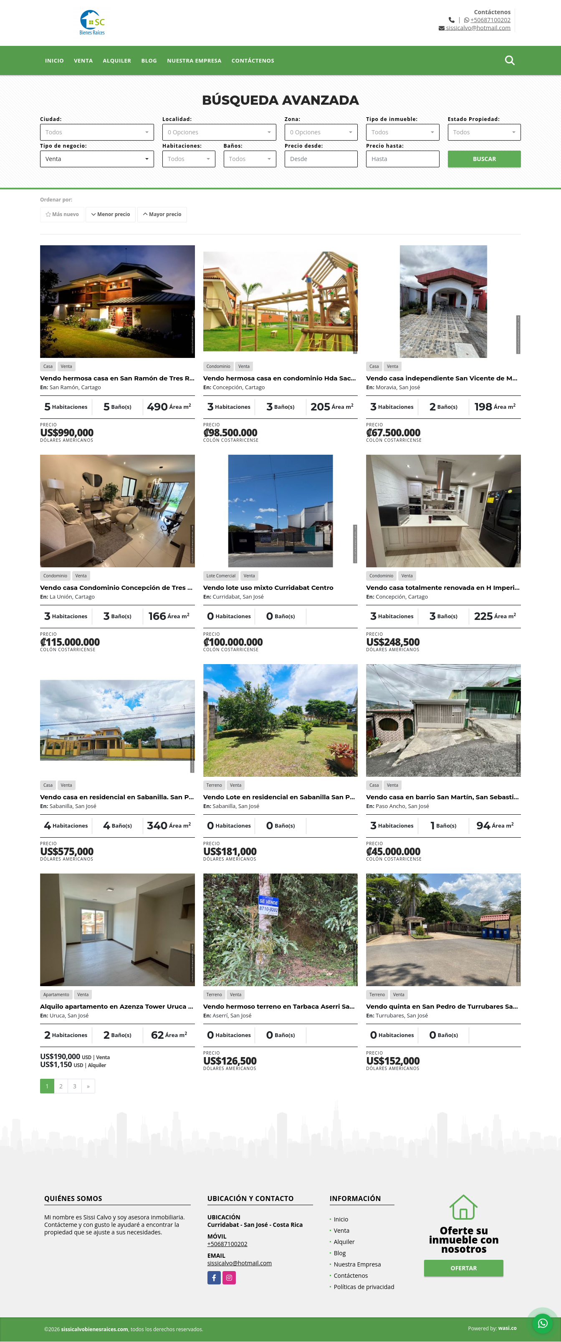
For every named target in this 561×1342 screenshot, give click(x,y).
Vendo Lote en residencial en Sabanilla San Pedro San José (299, 797)
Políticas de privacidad (364, 1287)
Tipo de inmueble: (392, 119)
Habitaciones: (182, 145)
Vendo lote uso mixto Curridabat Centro (268, 588)
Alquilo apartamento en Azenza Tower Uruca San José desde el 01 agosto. (160, 1006)
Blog (149, 60)
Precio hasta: (385, 145)
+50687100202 (490, 20)
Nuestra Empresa (194, 60)
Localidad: (177, 119)
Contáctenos (253, 60)
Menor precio (112, 214)
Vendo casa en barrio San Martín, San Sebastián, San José (460, 797)
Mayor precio (163, 214)
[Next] (88, 1086)
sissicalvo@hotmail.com (239, 1263)
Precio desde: (304, 145)
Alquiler (117, 60)
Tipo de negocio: (63, 145)
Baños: (233, 145)
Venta (83, 60)
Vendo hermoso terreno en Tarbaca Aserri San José (287, 1006)
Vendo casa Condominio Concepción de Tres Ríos (120, 588)
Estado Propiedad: (474, 119)
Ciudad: (51, 119)
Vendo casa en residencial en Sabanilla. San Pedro (122, 797)
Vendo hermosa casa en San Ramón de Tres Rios (119, 378)
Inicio (54, 60)
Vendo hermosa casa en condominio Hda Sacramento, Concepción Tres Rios (327, 378)
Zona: (293, 119)
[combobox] (97, 132)
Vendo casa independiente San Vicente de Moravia (449, 378)
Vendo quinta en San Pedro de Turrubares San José (450, 1006)
